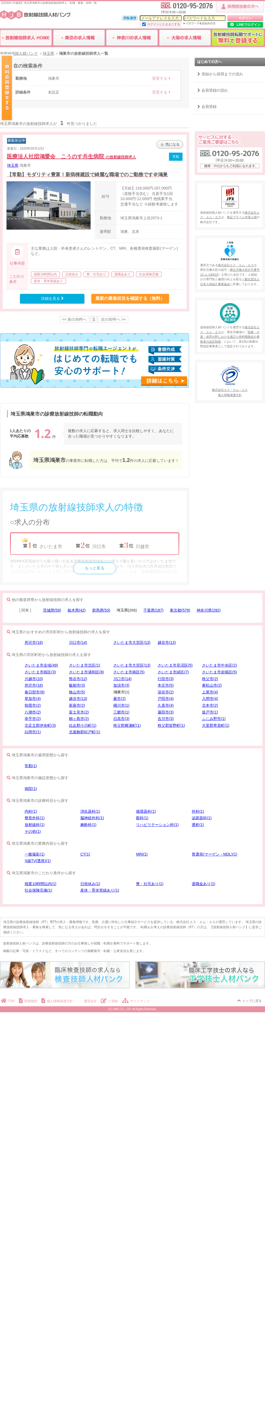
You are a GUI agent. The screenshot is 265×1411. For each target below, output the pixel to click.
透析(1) (198, 824)
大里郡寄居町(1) (215, 725)
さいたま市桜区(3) (40, 672)
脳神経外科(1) (92, 818)
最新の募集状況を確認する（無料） (130, 298)
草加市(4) (33, 698)
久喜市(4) (166, 705)
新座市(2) (77, 705)
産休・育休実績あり (48, 281)
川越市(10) (34, 679)
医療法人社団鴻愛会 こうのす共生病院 (71, 156)
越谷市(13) (167, 642)
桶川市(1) (121, 705)
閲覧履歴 (129, 18)
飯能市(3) (77, 685)
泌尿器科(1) (201, 818)
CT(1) (85, 854)
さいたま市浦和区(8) (86, 672)
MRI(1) (142, 854)
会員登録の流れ (214, 90)
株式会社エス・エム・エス (236, 265)
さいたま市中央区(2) (219, 665)
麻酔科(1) (88, 824)
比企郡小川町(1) (82, 725)
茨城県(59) (52, 610)
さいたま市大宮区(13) (131, 642)
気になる (170, 144)
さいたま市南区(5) (128, 672)
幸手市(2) (33, 718)
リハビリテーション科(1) (157, 824)
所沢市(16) (34, 642)
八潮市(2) (33, 712)
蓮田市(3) (166, 712)
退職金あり (122, 274)
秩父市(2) (210, 679)
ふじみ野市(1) (214, 718)
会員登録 (209, 106)
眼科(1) (142, 818)
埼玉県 (12, 165)
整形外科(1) (34, 818)
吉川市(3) (166, 718)
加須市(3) (121, 685)
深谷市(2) (166, 692)
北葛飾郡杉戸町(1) (84, 732)
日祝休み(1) (90, 884)
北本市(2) (210, 705)
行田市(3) (166, 679)
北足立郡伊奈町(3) (40, 725)
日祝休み (71, 274)
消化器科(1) (90, 811)
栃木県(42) (77, 610)
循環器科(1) (146, 811)
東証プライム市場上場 (242, 217)
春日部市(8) (34, 692)
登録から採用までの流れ (222, 74)
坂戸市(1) (210, 712)
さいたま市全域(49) (41, 665)
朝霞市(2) (33, 705)
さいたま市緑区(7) (173, 672)
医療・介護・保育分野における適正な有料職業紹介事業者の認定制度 (230, 336)
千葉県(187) (153, 610)
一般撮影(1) (34, 854)
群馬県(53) (101, 610)
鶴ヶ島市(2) (79, 718)
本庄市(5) (166, 685)
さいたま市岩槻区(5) (219, 672)
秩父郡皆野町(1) (171, 725)
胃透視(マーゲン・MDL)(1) (214, 854)
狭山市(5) (77, 692)
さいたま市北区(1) (84, 665)
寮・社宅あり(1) (149, 884)
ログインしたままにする (163, 24)
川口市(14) (78, 642)
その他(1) (33, 831)
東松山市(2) (212, 685)
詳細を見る (52, 298)
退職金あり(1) (203, 884)
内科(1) (31, 811)
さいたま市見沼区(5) (175, 665)
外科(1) (198, 811)
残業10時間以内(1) (40, 884)
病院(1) (31, 788)
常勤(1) (31, 766)
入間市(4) (210, 698)
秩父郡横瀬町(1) (127, 725)
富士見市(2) (79, 712)
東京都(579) (180, 610)
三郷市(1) (121, 712)
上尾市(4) (210, 692)
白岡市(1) (33, 732)
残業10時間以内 (45, 274)
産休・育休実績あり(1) (99, 890)
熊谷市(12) (78, 679)
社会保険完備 (148, 274)
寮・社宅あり (96, 274)
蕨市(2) (119, 698)
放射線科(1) (34, 824)
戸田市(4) (166, 698)
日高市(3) (121, 718)
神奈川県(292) (209, 610)
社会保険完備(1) (38, 890)
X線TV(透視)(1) (38, 861)
